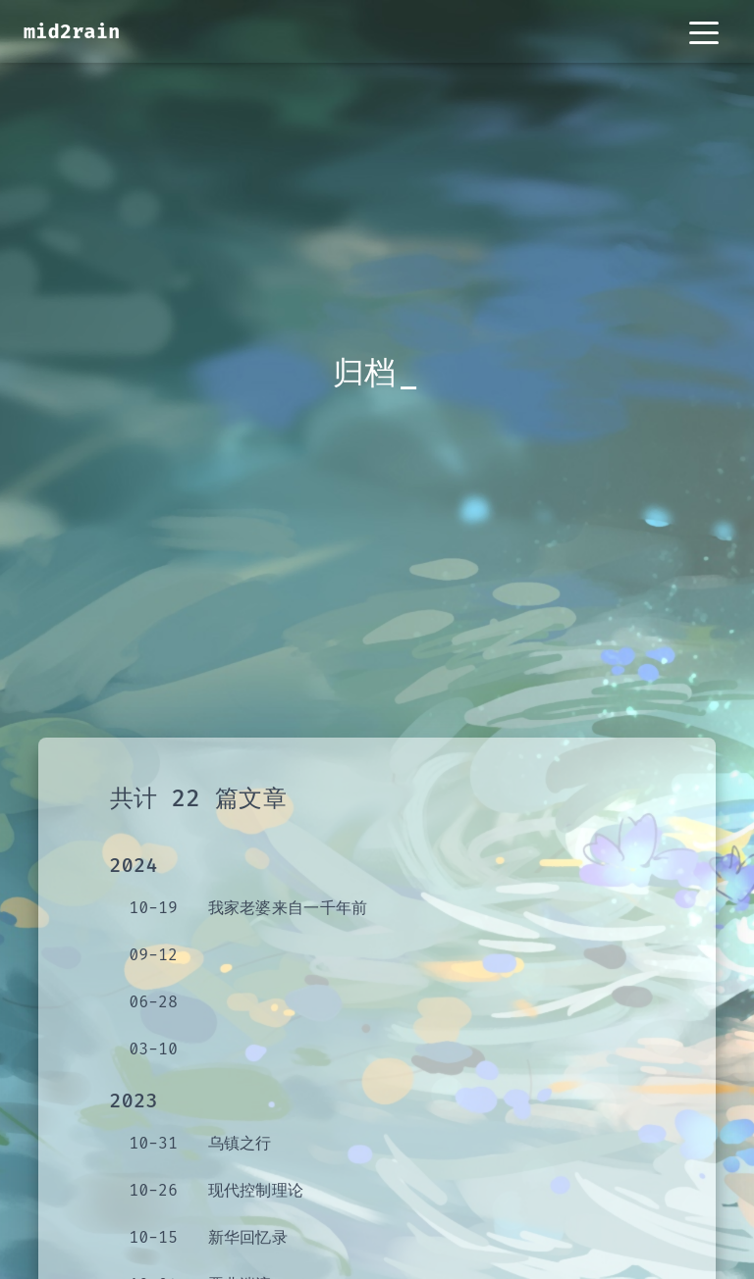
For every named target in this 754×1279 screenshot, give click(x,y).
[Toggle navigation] (703, 31)
